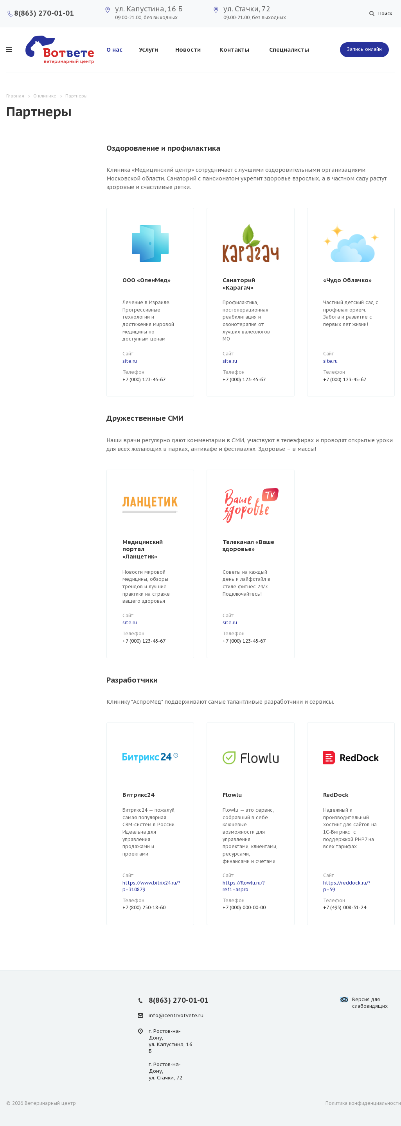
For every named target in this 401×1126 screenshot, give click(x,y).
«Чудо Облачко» (347, 280)
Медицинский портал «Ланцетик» (142, 549)
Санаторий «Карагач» (239, 283)
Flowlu (232, 794)
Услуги (148, 49)
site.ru (129, 361)
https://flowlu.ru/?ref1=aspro (244, 886)
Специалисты (289, 49)
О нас (114, 49)
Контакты (234, 49)
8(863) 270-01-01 (44, 13)
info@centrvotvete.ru (176, 1015)
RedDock (335, 794)
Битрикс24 (138, 794)
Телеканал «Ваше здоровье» (248, 545)
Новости (188, 49)
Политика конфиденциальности (363, 1103)
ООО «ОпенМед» (146, 280)
